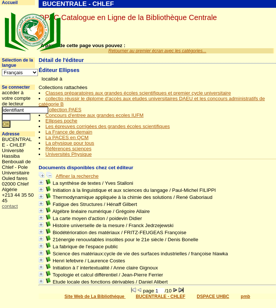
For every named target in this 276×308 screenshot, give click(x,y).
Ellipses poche (61, 121)
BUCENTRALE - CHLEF (160, 296)
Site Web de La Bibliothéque (95, 296)
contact (10, 206)
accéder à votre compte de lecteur (16, 98)
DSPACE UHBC (213, 296)
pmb (245, 296)
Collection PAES (63, 109)
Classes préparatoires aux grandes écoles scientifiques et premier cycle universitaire (138, 93)
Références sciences (68, 148)
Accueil (10, 2)
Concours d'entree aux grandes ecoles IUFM (94, 115)
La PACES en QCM (66, 137)
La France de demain (68, 132)
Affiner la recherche (77, 176)
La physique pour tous (69, 143)
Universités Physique (68, 154)
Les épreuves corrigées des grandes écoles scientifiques (107, 126)
